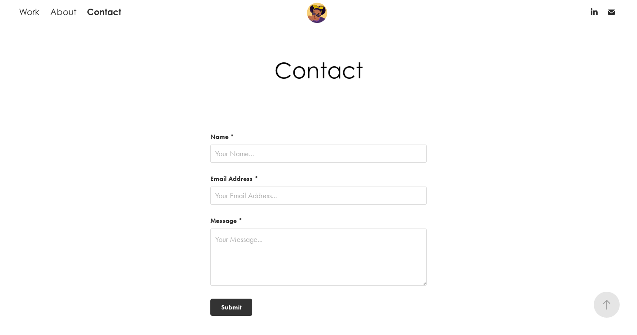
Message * (226, 221)
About (63, 12)
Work (29, 12)
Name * (222, 137)
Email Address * (234, 179)
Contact (104, 11)
